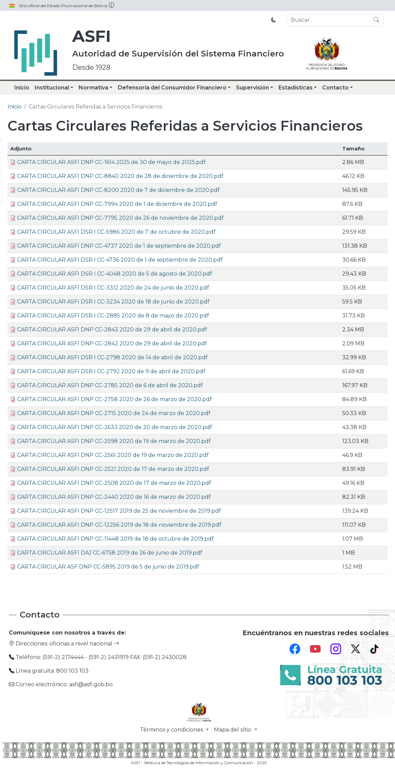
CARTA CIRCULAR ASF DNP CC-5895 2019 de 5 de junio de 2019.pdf (108, 566)
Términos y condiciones (175, 729)
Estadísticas (296, 87)
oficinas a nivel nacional (84, 643)
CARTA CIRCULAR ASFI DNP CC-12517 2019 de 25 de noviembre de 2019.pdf (119, 511)
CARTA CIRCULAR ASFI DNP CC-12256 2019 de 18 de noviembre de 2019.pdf (119, 525)
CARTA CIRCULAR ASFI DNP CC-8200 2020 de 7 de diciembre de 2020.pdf (118, 190)
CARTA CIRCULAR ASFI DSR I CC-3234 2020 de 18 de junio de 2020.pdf (113, 301)
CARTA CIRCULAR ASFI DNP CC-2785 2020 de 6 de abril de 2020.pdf (110, 385)
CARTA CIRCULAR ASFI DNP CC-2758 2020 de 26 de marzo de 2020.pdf (114, 399)
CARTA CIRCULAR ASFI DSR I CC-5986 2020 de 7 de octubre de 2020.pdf (116, 232)
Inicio (21, 87)
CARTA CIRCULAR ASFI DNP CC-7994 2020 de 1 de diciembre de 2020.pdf (117, 204)
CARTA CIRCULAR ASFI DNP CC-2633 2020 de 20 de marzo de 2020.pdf (114, 427)
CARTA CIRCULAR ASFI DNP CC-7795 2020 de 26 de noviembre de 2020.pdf (120, 218)
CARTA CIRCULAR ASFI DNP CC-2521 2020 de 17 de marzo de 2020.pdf (113, 469)
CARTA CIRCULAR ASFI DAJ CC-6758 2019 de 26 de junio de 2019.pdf (109, 552)
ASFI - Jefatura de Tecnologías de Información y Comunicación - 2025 (199, 762)
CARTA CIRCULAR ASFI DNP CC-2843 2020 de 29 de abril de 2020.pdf (112, 329)
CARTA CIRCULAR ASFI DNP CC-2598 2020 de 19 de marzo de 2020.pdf (114, 441)
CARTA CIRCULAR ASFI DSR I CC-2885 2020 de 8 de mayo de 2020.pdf (113, 315)
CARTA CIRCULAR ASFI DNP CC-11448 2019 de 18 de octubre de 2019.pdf (115, 539)
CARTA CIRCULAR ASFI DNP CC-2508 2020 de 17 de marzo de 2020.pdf (114, 483)
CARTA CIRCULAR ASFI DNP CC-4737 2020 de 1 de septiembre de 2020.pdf (119, 246)
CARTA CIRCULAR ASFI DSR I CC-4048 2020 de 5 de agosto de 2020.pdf (114, 273)
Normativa (93, 87)
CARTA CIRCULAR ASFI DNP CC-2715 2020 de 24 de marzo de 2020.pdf (113, 413)
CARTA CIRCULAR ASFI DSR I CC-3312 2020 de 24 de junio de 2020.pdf (113, 287)
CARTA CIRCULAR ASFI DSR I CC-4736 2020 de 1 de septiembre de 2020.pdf (120, 260)
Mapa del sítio (236, 729)
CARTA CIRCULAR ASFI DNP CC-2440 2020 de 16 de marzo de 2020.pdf (114, 497)
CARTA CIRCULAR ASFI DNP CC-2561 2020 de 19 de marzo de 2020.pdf (113, 455)
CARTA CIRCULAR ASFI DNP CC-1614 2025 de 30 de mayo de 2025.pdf (111, 162)
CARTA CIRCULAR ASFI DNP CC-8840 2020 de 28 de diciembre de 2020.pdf (120, 176)
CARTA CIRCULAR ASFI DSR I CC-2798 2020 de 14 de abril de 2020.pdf (112, 357)
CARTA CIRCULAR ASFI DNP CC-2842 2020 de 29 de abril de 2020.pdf (112, 343)
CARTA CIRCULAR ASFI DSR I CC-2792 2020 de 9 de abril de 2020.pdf (111, 371)
